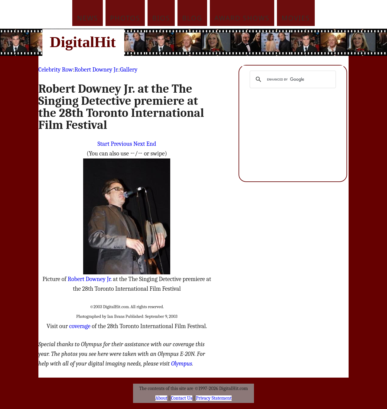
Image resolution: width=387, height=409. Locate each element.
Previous (121, 143)
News (87, 17)
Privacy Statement (214, 398)
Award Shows (241, 17)
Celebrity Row (55, 69)
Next (139, 143)
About (161, 398)
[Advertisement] (234, 42)
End (151, 143)
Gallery (128, 69)
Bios (161, 17)
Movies (295, 17)
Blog (192, 17)
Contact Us (181, 398)
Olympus (181, 363)
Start (103, 143)
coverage (79, 326)
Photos (125, 17)
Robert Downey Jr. (96, 69)
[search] (292, 79)
